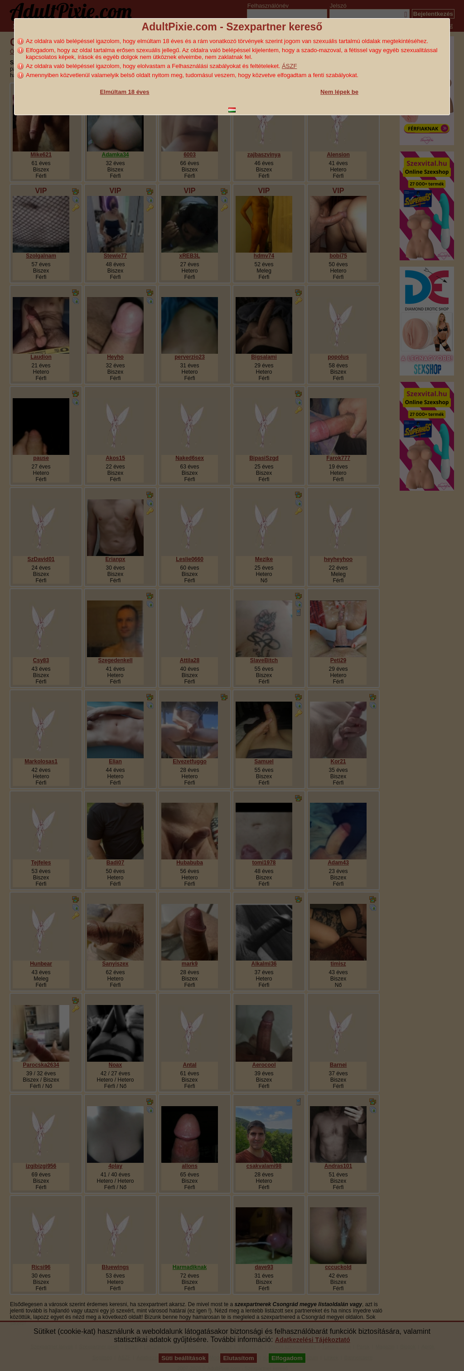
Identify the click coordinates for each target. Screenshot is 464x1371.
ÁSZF (289, 66)
